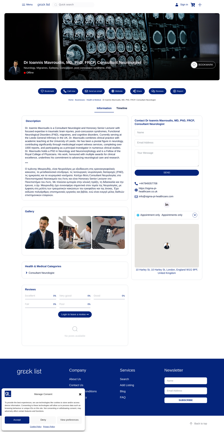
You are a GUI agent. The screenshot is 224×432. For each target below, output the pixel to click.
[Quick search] (73, 4)
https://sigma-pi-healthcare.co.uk (146, 190)
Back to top (198, 424)
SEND (166, 172)
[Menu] (27, 5)
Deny (43, 420)
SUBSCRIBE (186, 400)
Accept (17, 420)
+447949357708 (146, 183)
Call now (69, 91)
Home (71, 100)
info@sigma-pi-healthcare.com (154, 196)
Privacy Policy (49, 427)
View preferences (69, 420)
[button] (80, 394)
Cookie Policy (36, 427)
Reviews (157, 91)
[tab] (104, 108)
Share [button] (137, 91)
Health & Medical (93, 100)
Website (117, 91)
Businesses (80, 100)
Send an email (93, 91)
